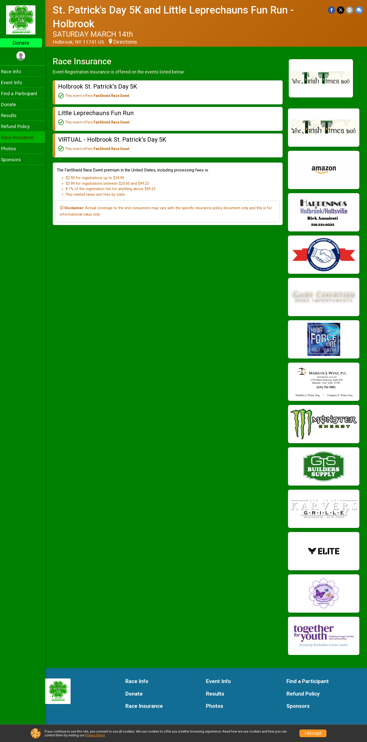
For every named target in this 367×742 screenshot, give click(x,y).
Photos (11, 148)
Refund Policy (18, 126)
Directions (128, 42)
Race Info (14, 71)
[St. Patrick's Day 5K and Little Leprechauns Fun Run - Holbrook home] (24, 20)
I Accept (313, 733)
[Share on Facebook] (332, 10)
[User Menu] (24, 56)
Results (12, 115)
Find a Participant (22, 93)
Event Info (14, 82)
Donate (24, 43)
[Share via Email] (349, 10)
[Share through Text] (359, 10)
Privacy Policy (94, 735)
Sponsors (14, 159)
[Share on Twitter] (341, 10)
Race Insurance (20, 137)
